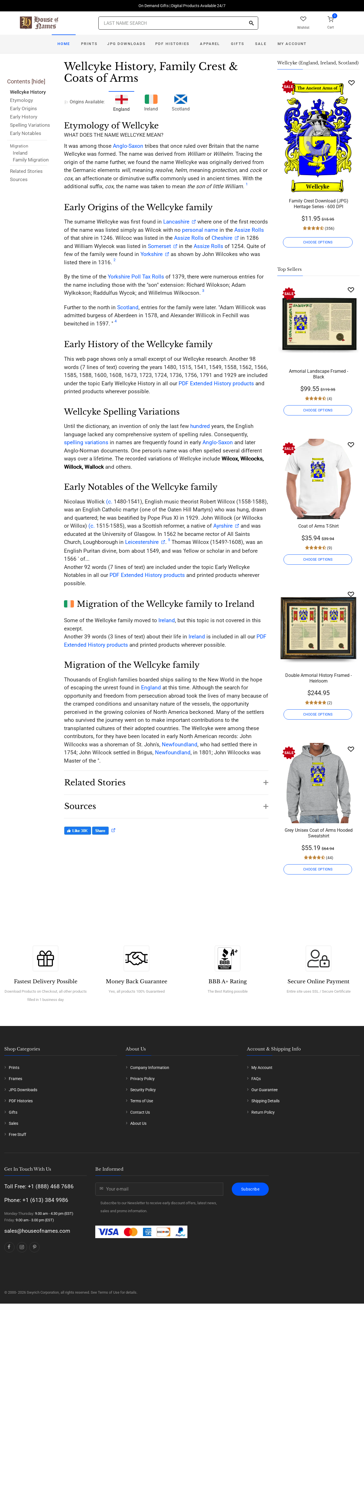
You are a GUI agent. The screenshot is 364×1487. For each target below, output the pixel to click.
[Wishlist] (351, 82)
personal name (200, 230)
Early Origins (23, 108)
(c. (108, 501)
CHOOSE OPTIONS (318, 242)
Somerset (159, 246)
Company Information (149, 1067)
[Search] (251, 23)
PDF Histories (172, 44)
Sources (19, 179)
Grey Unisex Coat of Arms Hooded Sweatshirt (319, 833)
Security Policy (143, 1089)
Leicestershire (142, 542)
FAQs (256, 1078)
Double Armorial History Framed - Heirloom (318, 678)
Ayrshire (223, 526)
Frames (15, 1078)
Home (63, 44)
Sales (13, 1123)
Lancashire (176, 221)
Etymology (21, 100)
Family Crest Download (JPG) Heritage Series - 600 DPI (318, 203)
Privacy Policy (142, 1078)
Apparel (210, 44)
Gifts (237, 44)
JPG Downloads (126, 44)
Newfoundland (179, 744)
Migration (19, 146)
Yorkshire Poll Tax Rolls (136, 276)
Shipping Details (265, 1101)
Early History (23, 117)
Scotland (180, 102)
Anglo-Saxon (128, 146)
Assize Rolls (249, 230)
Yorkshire (151, 254)
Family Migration (31, 160)
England (151, 687)
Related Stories (26, 171)
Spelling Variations (30, 125)
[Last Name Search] (178, 23)
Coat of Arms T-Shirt (318, 526)
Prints (89, 44)
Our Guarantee (264, 1089)
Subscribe (250, 1189)
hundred (200, 426)
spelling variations (86, 442)
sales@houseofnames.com (37, 1231)
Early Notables (25, 133)
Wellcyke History (28, 92)
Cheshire (222, 238)
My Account (292, 44)
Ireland (20, 153)
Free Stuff (17, 1134)
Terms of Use (141, 1101)
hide (38, 81)
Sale (260, 44)
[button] (166, 779)
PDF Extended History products (216, 383)
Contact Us (140, 1112)
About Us (138, 1123)
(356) (329, 228)
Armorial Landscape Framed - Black (318, 374)
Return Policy (263, 1112)
